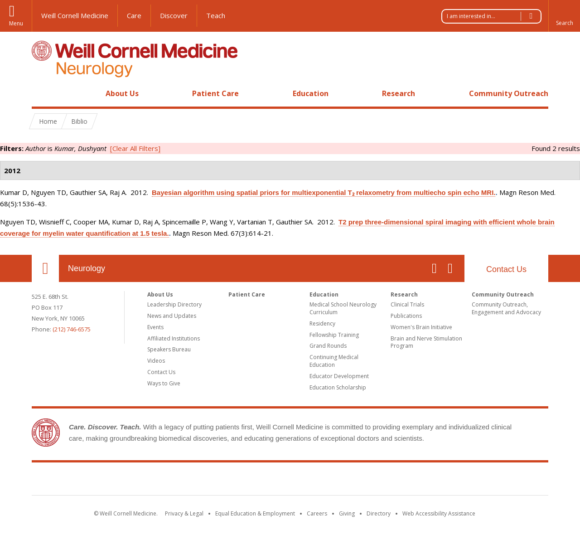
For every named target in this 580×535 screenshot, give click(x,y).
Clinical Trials (407, 304)
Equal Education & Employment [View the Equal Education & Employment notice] (255, 513)
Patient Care (215, 93)
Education (311, 93)
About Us (122, 93)
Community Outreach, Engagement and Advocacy (506, 308)
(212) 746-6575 (72, 329)
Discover (174, 15)
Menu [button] (16, 23)
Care (134, 15)
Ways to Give (163, 383)
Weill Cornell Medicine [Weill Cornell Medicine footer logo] (223, 480)
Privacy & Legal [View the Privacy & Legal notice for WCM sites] (184, 513)
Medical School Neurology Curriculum (343, 308)
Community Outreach (508, 93)
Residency (322, 323)
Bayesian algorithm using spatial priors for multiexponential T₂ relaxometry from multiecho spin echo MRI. (323, 192)
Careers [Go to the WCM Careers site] (317, 513)
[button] (564, 16)
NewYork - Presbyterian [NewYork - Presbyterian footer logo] (366, 480)
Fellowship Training (334, 335)
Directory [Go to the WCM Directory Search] (379, 513)
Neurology (86, 268)
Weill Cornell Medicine (74, 15)
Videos (156, 361)
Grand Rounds (328, 346)
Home (41, 93)
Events (155, 327)
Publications (406, 316)
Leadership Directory (174, 304)
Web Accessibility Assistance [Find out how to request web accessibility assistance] (438, 513)
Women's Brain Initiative (421, 327)
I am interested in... (494, 16)
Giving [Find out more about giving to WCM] (347, 513)
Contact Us (506, 269)
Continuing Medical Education (333, 361)
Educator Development (339, 376)
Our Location (45, 268)
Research (398, 93)
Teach (215, 15)
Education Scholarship (337, 387)
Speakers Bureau (169, 349)
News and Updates (171, 316)
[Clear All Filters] (135, 148)
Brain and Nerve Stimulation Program (426, 342)
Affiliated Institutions (173, 338)
